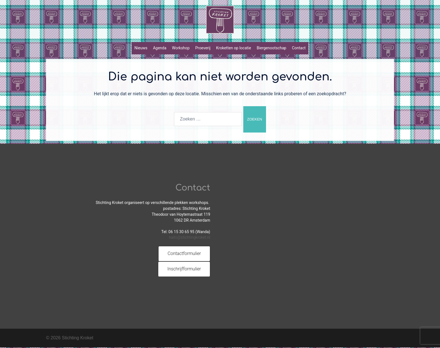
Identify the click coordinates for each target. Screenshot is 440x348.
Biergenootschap (271, 48)
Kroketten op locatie (233, 48)
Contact (299, 48)
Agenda (159, 48)
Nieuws (140, 48)
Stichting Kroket (77, 338)
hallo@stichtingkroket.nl (189, 238)
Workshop (181, 48)
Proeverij (202, 48)
